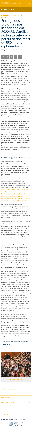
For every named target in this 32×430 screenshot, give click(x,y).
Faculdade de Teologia (15, 198)
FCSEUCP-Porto (6, 10)
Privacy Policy (4, 419)
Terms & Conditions (13, 419)
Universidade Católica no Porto (9, 389)
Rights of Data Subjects (25, 419)
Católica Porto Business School (11, 190)
